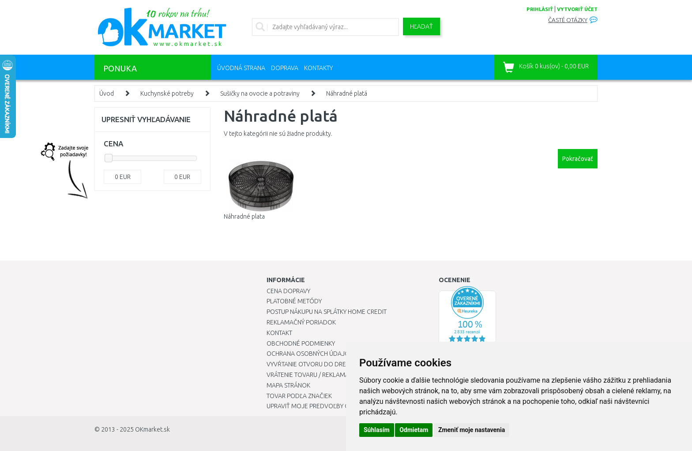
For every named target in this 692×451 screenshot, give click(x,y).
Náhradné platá (346, 93)
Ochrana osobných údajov (310, 353)
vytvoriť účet (577, 9)
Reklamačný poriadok (301, 322)
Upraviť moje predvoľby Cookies (318, 406)
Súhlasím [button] (377, 429)
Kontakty (318, 67)
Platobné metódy (294, 301)
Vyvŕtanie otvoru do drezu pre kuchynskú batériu (345, 364)
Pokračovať (577, 158)
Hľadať (421, 26)
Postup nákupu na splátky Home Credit (327, 311)
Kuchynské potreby (167, 93)
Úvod (106, 93)
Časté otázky (567, 20)
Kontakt (279, 332)
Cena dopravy (288, 290)
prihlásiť (540, 9)
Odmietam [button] (413, 429)
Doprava (284, 67)
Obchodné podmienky (301, 343)
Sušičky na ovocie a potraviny (260, 93)
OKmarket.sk (152, 429)
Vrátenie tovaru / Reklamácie (312, 374)
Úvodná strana (241, 67)
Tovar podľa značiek (299, 395)
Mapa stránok (288, 385)
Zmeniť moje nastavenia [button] (471, 429)
